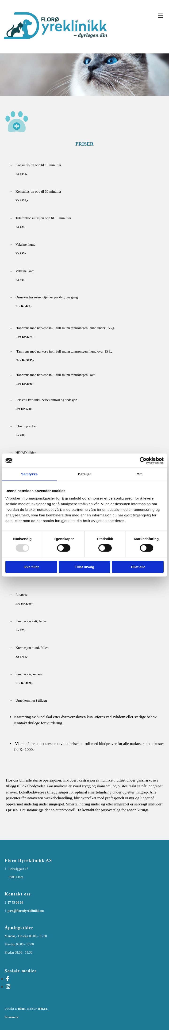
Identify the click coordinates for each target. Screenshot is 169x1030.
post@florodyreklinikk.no (26, 911)
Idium (21, 1008)
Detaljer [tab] (84, 474)
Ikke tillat (31, 567)
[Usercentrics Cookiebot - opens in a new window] (143, 460)
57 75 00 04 (15, 902)
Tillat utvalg (84, 567)
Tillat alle (137, 567)
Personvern (12, 1017)
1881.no (42, 1008)
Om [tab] (139, 474)
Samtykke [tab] (29, 474)
